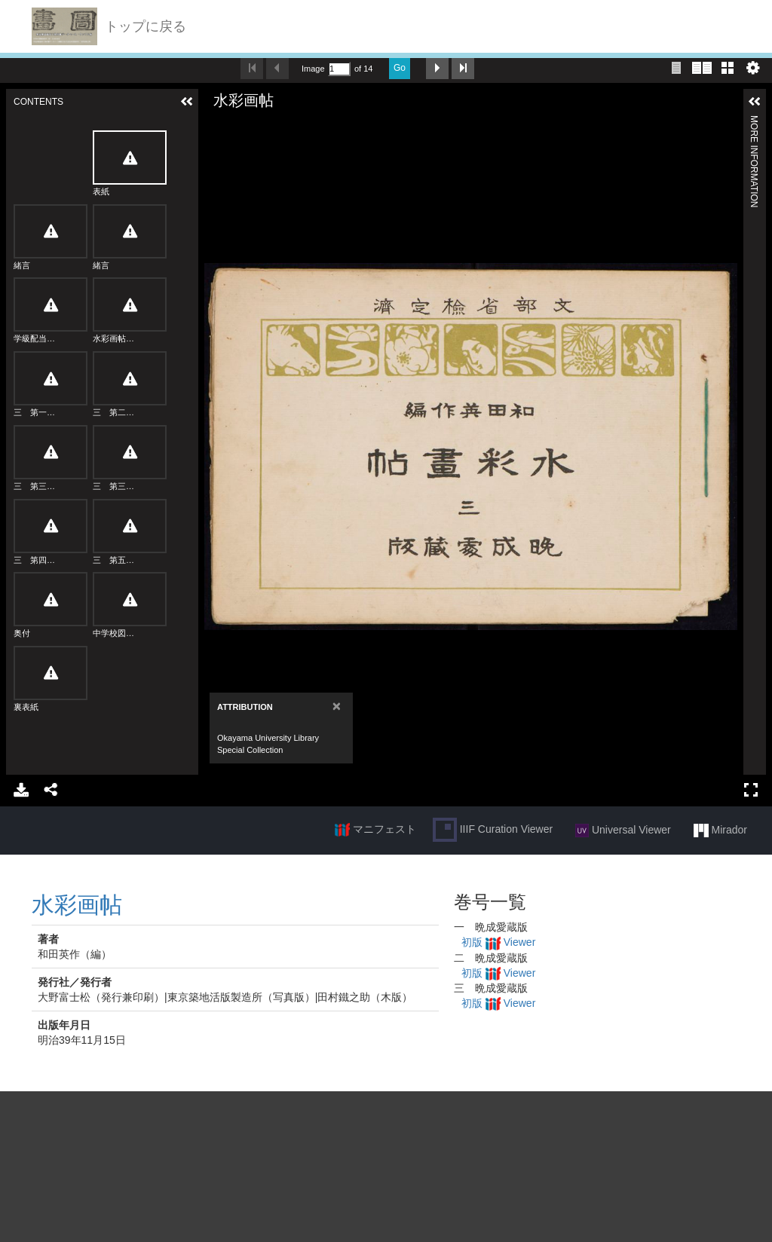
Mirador (720, 830)
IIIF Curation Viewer (493, 830)
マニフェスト (375, 830)
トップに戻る (145, 26)
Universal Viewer (623, 830)
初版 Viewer (498, 942)
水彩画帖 (77, 904)
